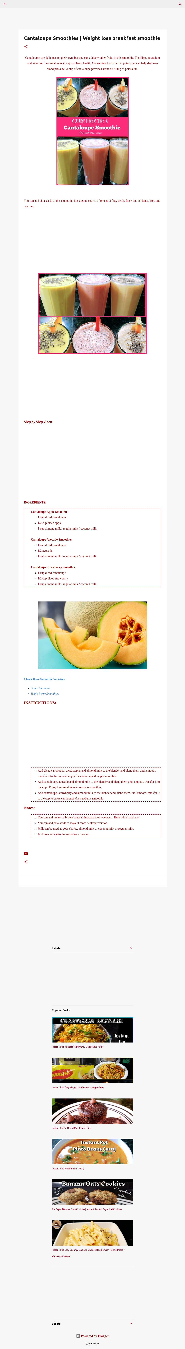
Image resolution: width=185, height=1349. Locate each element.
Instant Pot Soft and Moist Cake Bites (72, 1127)
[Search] (180, 4)
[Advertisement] (92, 243)
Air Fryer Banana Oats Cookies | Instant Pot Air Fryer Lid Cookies (87, 1209)
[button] (26, 47)
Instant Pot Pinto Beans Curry (68, 1168)
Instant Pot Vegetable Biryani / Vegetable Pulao (78, 1046)
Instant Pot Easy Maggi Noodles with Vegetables (78, 1087)
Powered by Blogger (92, 1336)
